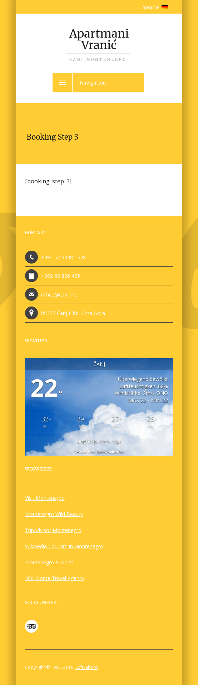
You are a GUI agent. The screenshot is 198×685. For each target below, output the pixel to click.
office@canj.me (59, 294)
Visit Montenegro (45, 498)
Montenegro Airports (49, 562)
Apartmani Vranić (98, 44)
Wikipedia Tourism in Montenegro (64, 546)
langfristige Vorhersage (99, 441)
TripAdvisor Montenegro (53, 530)
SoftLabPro (86, 667)
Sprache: (155, 7)
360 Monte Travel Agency (54, 578)
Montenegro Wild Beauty (54, 514)
